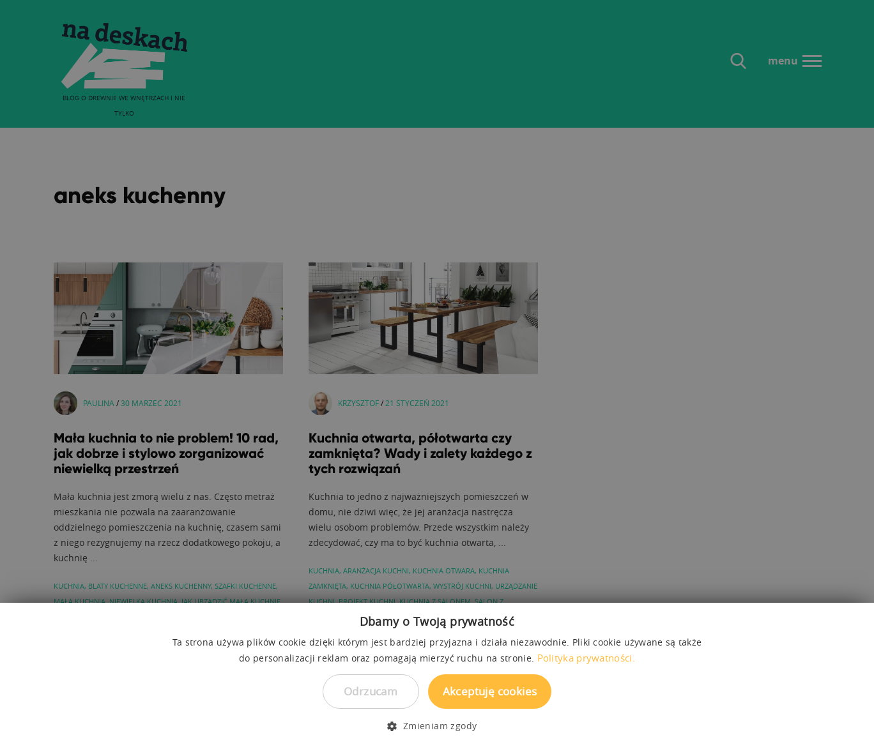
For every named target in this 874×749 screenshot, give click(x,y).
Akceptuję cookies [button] (490, 691)
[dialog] (437, 374)
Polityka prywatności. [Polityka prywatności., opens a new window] (586, 657)
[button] (437, 726)
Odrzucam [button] (370, 691)
